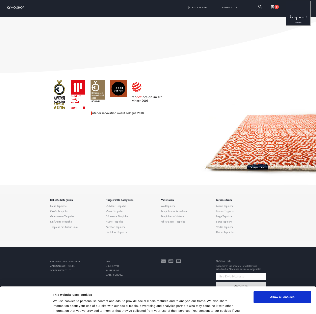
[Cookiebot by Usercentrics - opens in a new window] (26, 306)
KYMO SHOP (15, 8)
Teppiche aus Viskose (172, 216)
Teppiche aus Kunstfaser (174, 211)
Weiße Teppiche (224, 227)
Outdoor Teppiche (116, 206)
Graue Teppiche (224, 206)
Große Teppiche (59, 211)
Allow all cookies (282, 276)
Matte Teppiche (114, 211)
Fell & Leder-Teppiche (173, 221)
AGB (108, 261)
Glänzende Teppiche (117, 216)
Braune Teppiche (225, 211)
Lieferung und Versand (65, 261)
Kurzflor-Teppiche (115, 227)
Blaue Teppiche (224, 221)
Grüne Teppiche (225, 232)
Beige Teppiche (224, 216)
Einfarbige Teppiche (61, 221)
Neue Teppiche (58, 206)
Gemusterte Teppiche (62, 216)
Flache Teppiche (114, 221)
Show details (62, 306)
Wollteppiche (168, 206)
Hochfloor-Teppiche (116, 232)
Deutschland (197, 7)
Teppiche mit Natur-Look (64, 227)
